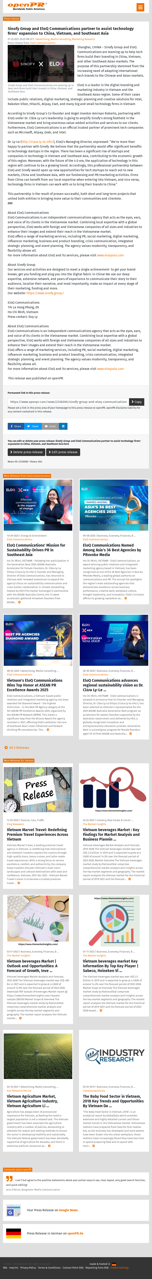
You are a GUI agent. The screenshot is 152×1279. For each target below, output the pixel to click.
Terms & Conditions (49, 1267)
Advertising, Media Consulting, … (40, 670)
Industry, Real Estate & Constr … (115, 820)
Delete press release (26, 452)
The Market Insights (94, 824)
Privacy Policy (28, 1267)
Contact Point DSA (73, 1267)
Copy (137, 402)
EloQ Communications (42, 42)
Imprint (13, 1267)
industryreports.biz (94, 1090)
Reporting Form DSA (97, 1267)
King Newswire (15, 824)
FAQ (5, 1267)
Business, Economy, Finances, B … (116, 535)
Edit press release (63, 452)
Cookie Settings (120, 1267)
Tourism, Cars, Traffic (32, 820)
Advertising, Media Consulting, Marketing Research (65, 39)
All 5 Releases (16, 748)
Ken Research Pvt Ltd (19, 1090)
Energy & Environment (34, 535)
